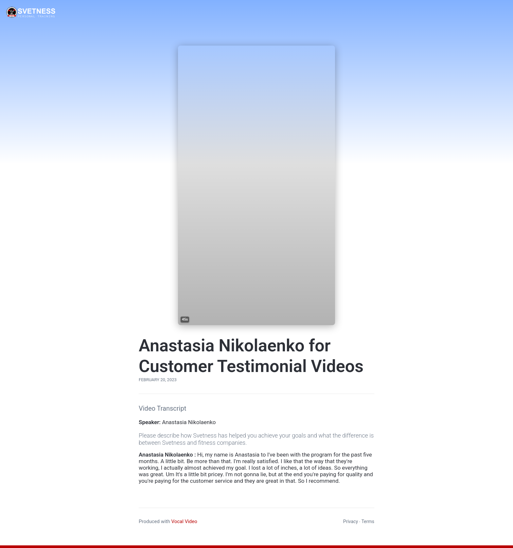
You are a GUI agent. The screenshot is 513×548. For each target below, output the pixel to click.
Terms (368, 521)
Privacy (350, 521)
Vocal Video (184, 521)
